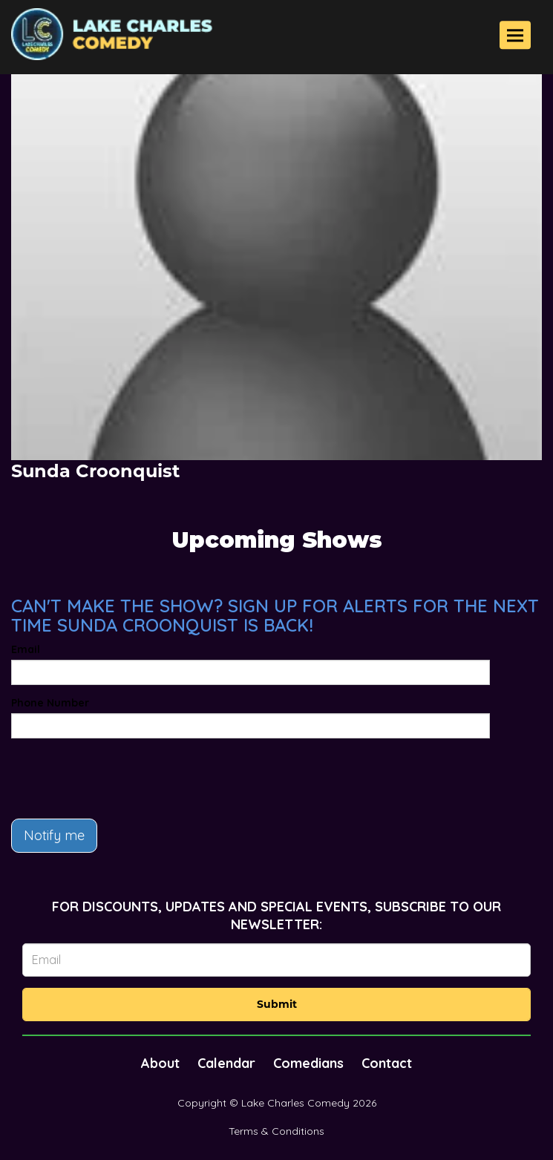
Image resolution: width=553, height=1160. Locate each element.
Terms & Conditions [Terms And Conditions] (276, 1131)
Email (25, 649)
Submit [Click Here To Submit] (277, 1004)
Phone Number (50, 703)
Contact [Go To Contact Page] (386, 1063)
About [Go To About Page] (160, 1063)
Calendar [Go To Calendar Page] (226, 1063)
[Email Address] (276, 960)
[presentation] (124, 778)
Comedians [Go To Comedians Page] (308, 1063)
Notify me (54, 835)
